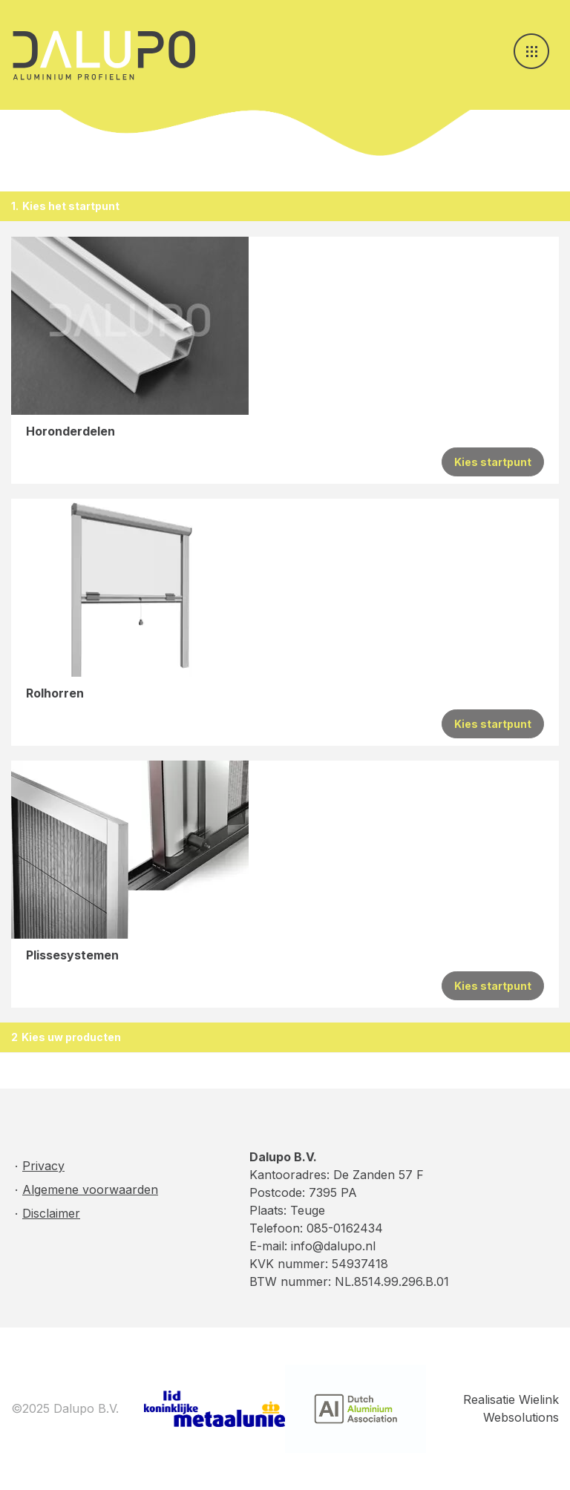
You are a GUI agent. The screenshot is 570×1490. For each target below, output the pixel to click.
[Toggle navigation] (531, 51)
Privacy (43, 1165)
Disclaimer (51, 1213)
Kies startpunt (492, 462)
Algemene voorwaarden (90, 1189)
